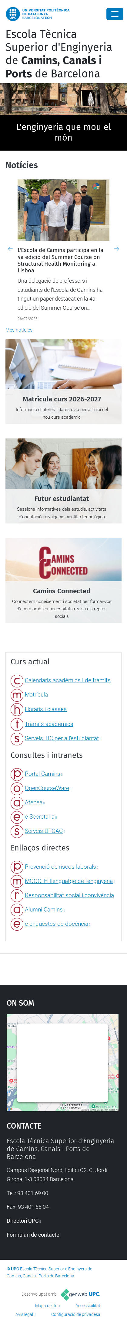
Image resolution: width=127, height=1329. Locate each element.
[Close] (114, 14)
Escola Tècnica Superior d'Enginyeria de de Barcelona (58, 54)
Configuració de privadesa (75, 1314)
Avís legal (24, 1314)
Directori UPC (23, 1221)
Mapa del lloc (47, 1305)
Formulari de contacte (33, 1235)
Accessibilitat (87, 1305)
